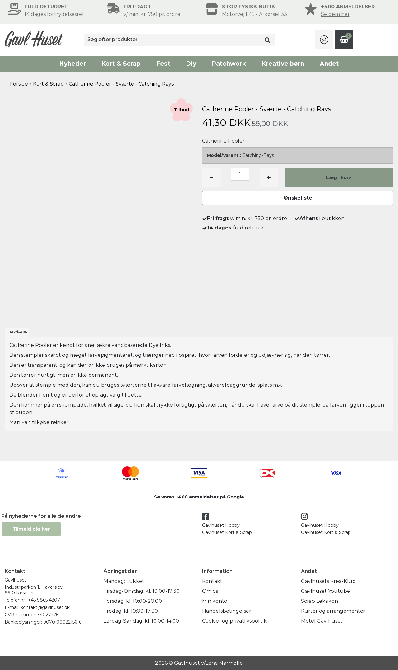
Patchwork (229, 63)
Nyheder (72, 63)
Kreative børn (282, 63)
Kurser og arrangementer (333, 611)
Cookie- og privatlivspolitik (234, 621)
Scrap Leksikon (319, 601)
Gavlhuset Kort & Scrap (227, 532)
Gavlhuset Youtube (325, 591)
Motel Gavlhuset (322, 621)
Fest (163, 63)
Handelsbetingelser (226, 611)
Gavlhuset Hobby (221, 525)
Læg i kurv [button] (338, 177)
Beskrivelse (17, 332)
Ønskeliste (298, 198)
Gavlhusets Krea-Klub (328, 581)
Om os (210, 591)
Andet (329, 63)
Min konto (214, 601)
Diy (191, 63)
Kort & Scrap (121, 63)
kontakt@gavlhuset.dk (45, 607)
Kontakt (212, 581)
